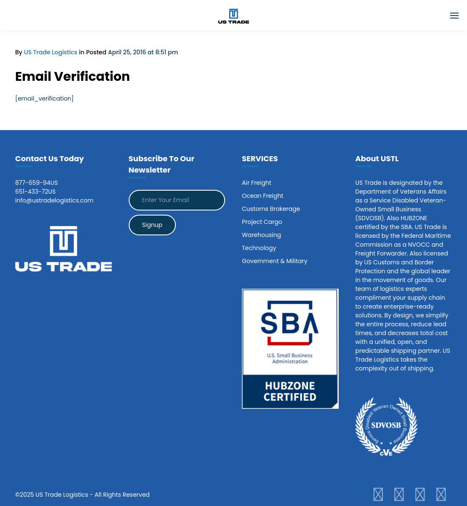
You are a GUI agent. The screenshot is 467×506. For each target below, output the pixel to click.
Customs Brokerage (271, 209)
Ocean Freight (262, 196)
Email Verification (72, 76)
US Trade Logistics (50, 52)
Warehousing (261, 235)
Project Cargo (262, 222)
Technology (259, 248)
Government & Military (275, 261)
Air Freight (256, 182)
